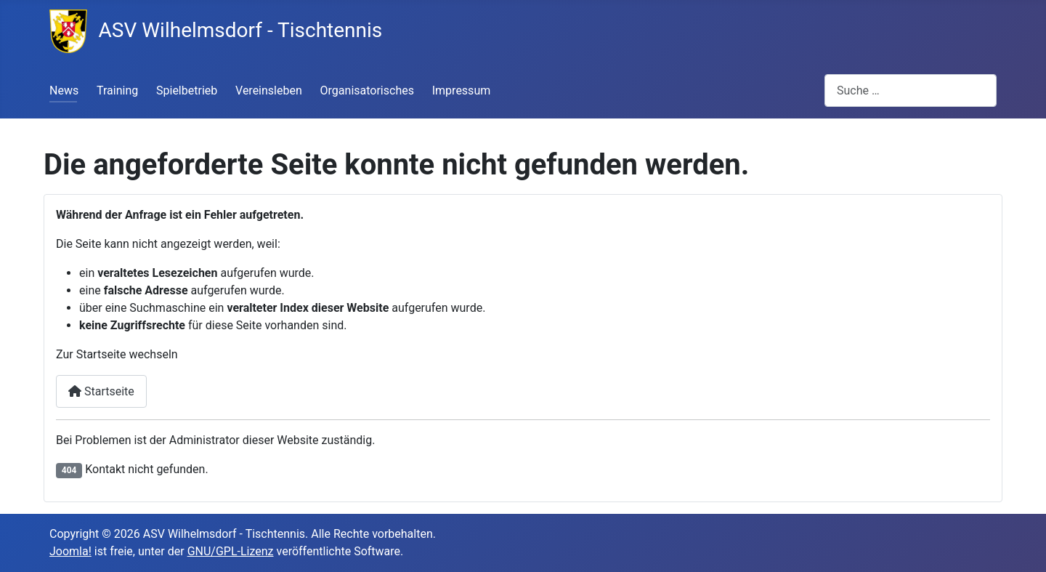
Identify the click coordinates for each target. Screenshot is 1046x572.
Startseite (101, 391)
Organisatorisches (367, 90)
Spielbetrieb (186, 90)
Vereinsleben (268, 90)
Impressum (461, 90)
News (63, 90)
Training (117, 90)
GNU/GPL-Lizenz (230, 551)
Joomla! (70, 551)
